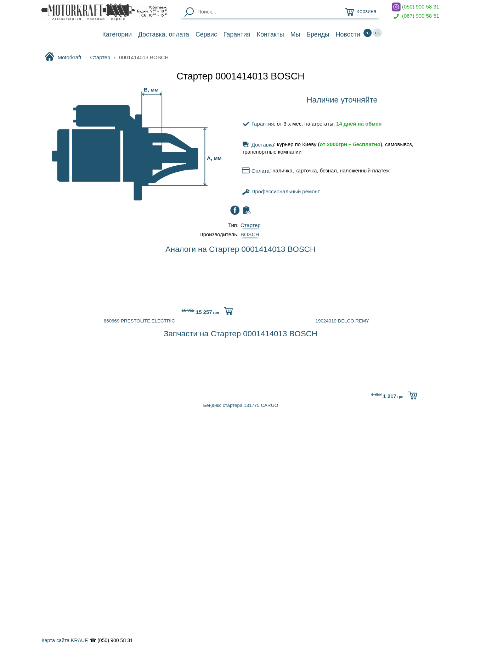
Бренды (317, 34)
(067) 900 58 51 (415, 16)
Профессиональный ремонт (281, 191)
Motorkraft (62, 57)
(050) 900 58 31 (415, 6)
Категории (117, 34)
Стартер (100, 57)
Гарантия (236, 34)
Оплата (256, 171)
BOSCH (249, 234)
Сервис (206, 34)
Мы (295, 34)
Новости (348, 34)
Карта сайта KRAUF (64, 640)
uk (377, 32)
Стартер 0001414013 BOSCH (240, 76)
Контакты (270, 34)
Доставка (163, 34)
